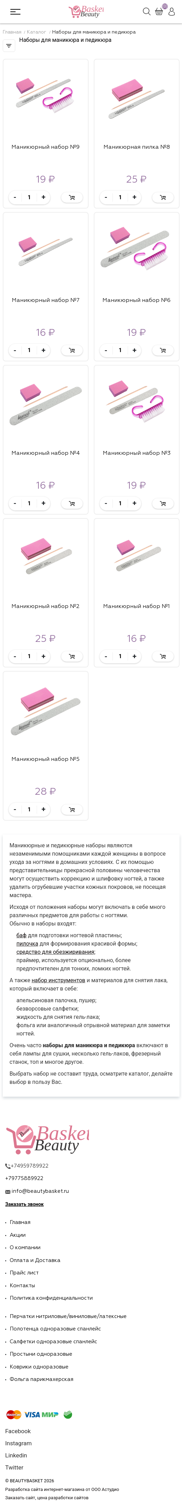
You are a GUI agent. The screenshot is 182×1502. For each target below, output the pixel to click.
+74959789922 (29, 1166)
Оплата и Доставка (35, 1260)
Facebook (18, 1431)
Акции (18, 1235)
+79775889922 (24, 1178)
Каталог (37, 32)
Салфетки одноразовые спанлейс (53, 1341)
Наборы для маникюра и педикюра (94, 32)
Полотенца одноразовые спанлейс (55, 1328)
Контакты (22, 1285)
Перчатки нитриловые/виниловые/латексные (68, 1316)
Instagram (18, 1443)
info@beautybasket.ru (40, 1191)
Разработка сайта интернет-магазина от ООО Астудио (62, 1489)
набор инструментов (58, 980)
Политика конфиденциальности (51, 1298)
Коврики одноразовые (39, 1367)
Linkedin (16, 1455)
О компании (25, 1247)
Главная (12, 32)
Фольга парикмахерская (41, 1379)
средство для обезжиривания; (56, 952)
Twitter (14, 1468)
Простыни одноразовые (41, 1354)
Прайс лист (24, 1272)
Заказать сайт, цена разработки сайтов (47, 1497)
